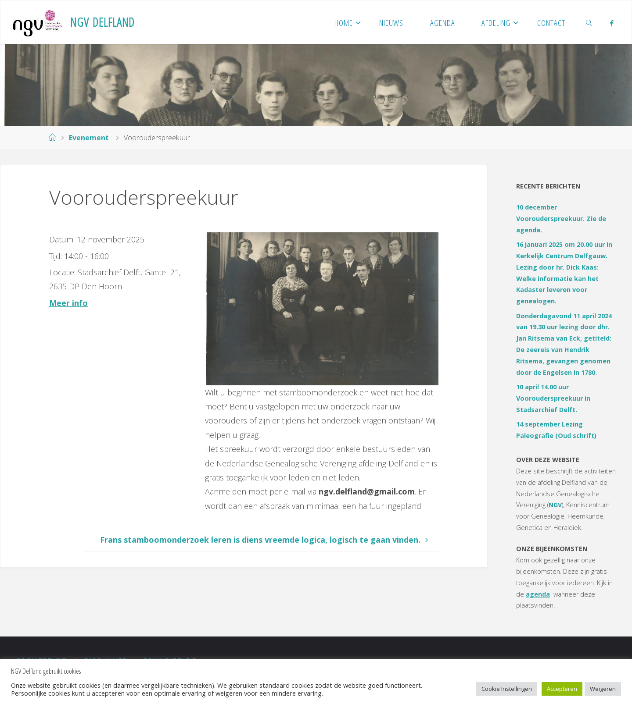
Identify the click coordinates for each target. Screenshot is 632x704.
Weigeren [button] (603, 689)
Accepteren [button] (562, 689)
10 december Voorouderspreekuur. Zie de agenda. (561, 218)
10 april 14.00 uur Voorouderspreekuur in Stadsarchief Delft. (553, 398)
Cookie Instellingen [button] (506, 689)
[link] (589, 22)
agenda (538, 594)
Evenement (89, 137)
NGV (555, 505)
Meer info (68, 303)
